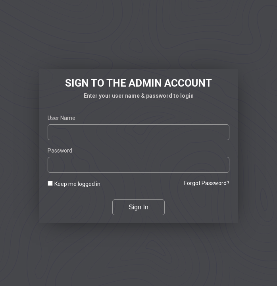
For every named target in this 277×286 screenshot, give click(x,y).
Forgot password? (206, 183)
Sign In (138, 207)
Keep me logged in (77, 184)
